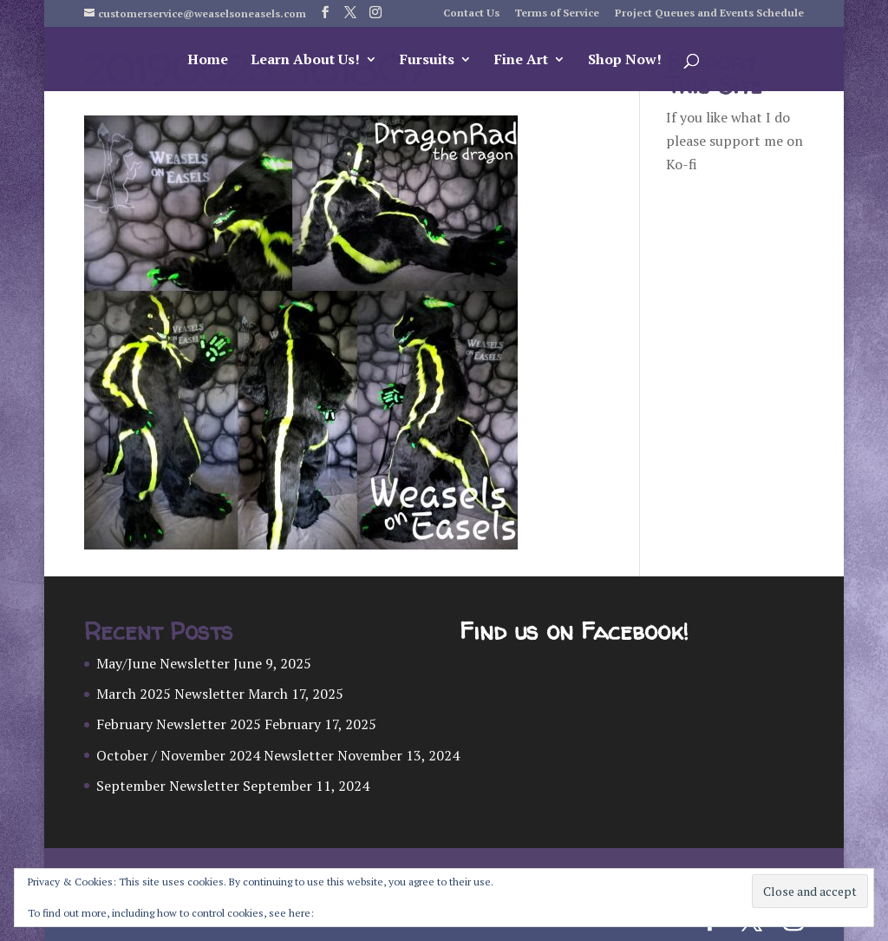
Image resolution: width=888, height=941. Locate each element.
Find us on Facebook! (574, 631)
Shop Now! (625, 61)
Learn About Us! (305, 61)
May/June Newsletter (163, 663)
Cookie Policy (348, 912)
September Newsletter (167, 785)
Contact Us (471, 13)
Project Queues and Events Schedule (709, 13)
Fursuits (427, 61)
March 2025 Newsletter (170, 693)
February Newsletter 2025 (178, 724)
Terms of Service (557, 13)
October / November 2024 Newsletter (215, 755)
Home (207, 61)
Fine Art (521, 61)
